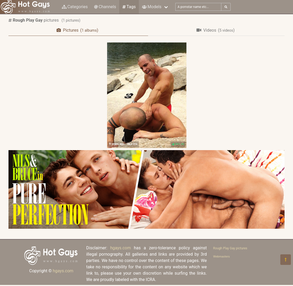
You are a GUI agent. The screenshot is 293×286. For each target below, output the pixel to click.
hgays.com (63, 270)
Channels (105, 6)
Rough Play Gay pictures (230, 248)
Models (151, 6)
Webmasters (221, 256)
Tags (129, 6)
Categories (75, 6)
